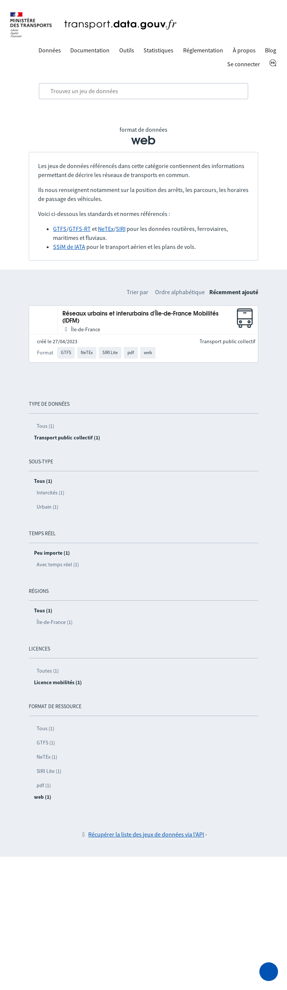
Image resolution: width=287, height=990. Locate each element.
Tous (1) (45, 426)
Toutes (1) (48, 670)
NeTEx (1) (47, 756)
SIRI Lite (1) (49, 771)
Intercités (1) (50, 492)
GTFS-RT (80, 228)
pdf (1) (44, 785)
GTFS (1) (46, 742)
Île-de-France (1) (54, 622)
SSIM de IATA (69, 246)
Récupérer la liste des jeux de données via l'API (146, 834)
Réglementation (203, 50)
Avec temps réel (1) (58, 564)
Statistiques (158, 50)
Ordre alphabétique (180, 292)
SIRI (121, 228)
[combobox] (143, 91)
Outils (126, 50)
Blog (270, 50)
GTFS (60, 228)
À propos (244, 50)
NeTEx (106, 228)
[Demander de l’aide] (268, 971)
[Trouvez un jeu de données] (143, 91)
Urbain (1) (47, 506)
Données (49, 50)
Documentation (89, 50)
